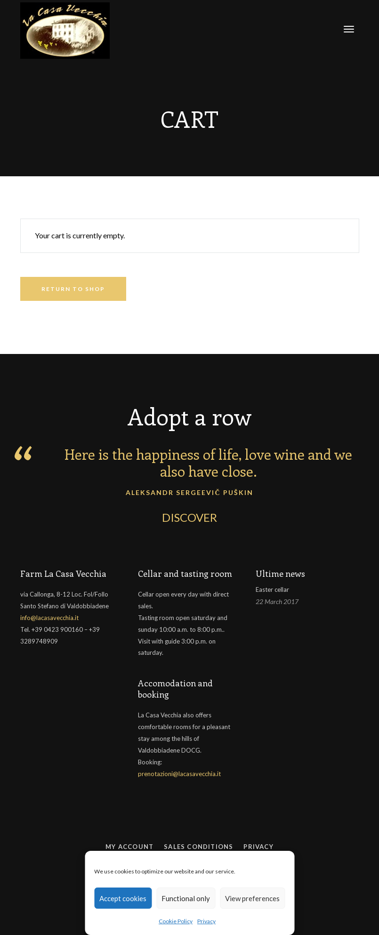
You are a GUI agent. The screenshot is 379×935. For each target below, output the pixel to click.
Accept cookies (122, 898)
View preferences (252, 898)
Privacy (206, 921)
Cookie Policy (176, 921)
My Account (129, 846)
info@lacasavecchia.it (49, 617)
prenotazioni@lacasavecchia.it (179, 774)
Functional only (185, 898)
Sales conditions (198, 846)
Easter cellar (272, 589)
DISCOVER (189, 517)
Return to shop (73, 288)
